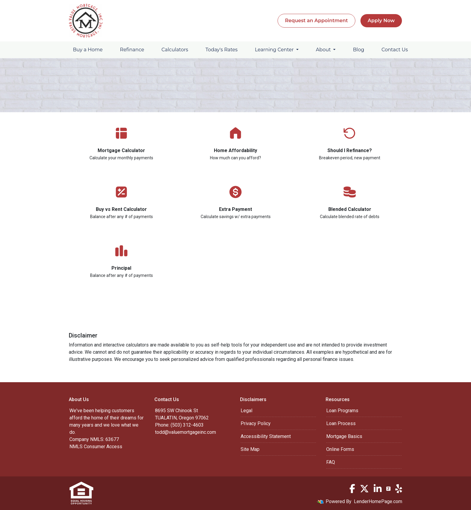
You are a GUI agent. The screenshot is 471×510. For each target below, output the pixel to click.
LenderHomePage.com (378, 501)
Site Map (250, 449)
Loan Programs (342, 410)
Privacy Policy (256, 423)
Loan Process (341, 423)
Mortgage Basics (344, 436)
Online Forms (340, 449)
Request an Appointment (316, 20)
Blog (358, 49)
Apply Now (381, 20)
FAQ (330, 462)
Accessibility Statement (266, 436)
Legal (246, 410)
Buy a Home (88, 49)
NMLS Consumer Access (95, 446)
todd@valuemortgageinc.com (185, 432)
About (324, 49)
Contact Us (394, 49)
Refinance (132, 49)
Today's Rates (221, 49)
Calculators (175, 49)
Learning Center (275, 49)
